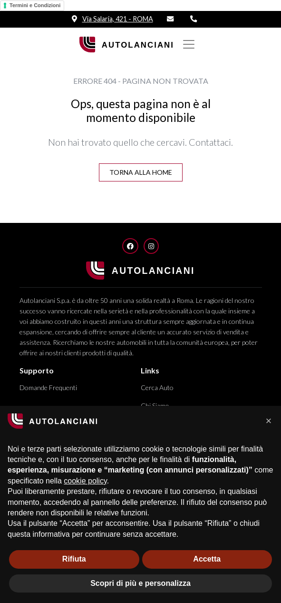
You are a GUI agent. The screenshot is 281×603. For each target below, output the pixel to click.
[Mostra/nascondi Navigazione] (189, 44)
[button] (268, 421)
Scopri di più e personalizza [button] (140, 583)
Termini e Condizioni (35, 5)
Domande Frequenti (48, 387)
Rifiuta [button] (74, 559)
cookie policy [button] (85, 481)
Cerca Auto (157, 387)
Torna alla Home (140, 172)
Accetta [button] (207, 559)
